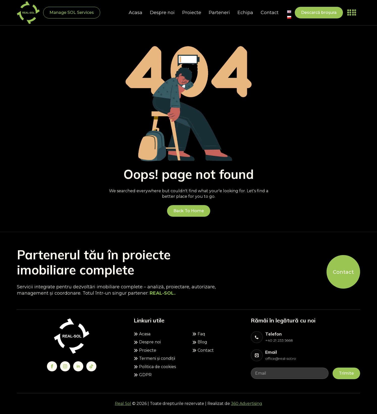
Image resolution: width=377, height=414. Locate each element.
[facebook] (52, 366)
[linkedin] (78, 366)
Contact (270, 12)
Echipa (245, 12)
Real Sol (123, 403)
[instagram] (65, 366)
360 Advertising (246, 403)
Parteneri (219, 12)
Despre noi (162, 12)
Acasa (135, 12)
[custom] (91, 366)
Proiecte (191, 12)
